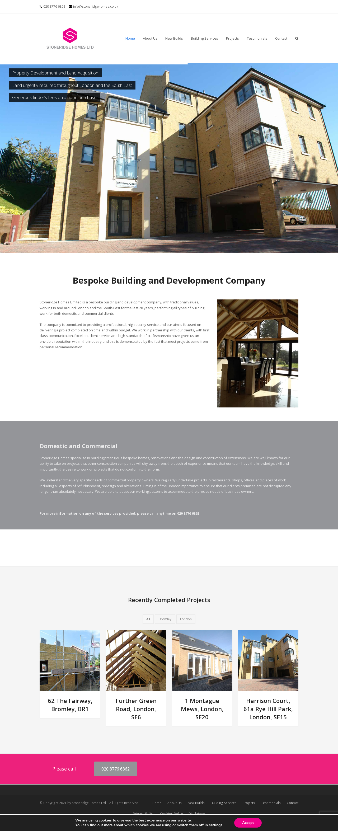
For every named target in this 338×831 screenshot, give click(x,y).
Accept (248, 822)
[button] (296, 38)
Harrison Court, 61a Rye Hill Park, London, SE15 (268, 709)
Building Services (224, 803)
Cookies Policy (171, 813)
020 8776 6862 (54, 6)
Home (156, 803)
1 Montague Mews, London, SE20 (202, 709)
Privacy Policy (143, 813)
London (186, 619)
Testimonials (271, 803)
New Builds (196, 803)
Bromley (165, 619)
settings (215, 825)
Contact (292, 803)
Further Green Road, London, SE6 (136, 709)
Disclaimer (197, 813)
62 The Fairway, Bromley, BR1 (70, 705)
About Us (174, 803)
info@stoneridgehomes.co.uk (95, 6)
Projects (249, 803)
